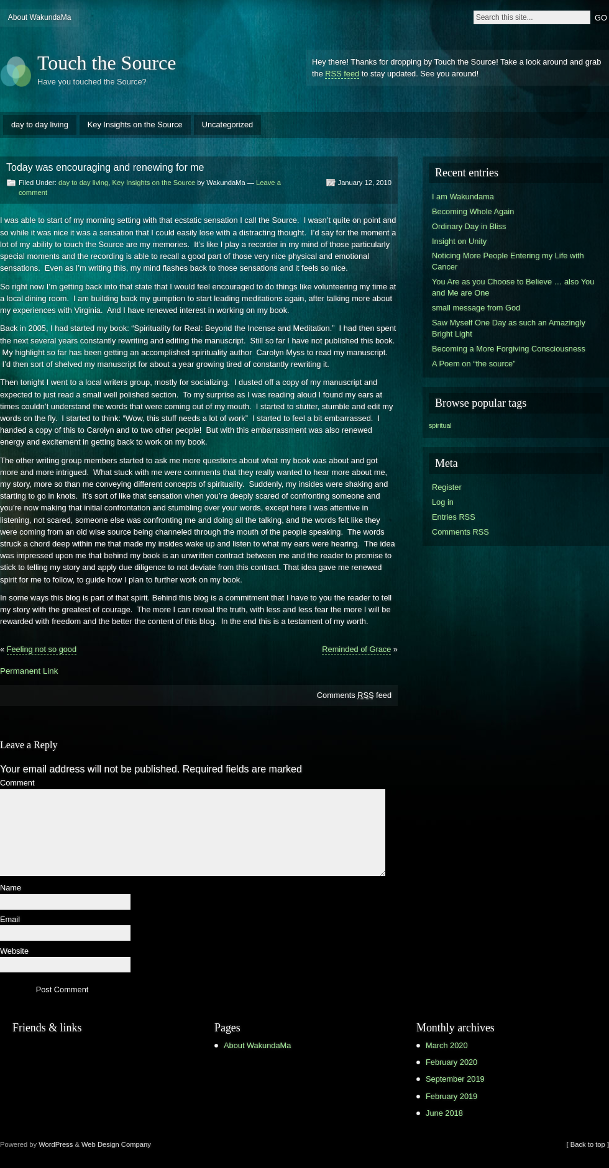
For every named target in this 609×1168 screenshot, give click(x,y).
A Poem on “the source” (473, 363)
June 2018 (444, 1113)
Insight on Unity (459, 241)
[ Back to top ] (588, 1144)
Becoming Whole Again (473, 211)
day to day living (39, 124)
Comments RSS (460, 531)
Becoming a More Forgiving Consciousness (508, 348)
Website (14, 952)
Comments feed (354, 695)
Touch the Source (106, 63)
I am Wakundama (463, 196)
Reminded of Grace (356, 649)
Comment (17, 783)
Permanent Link (29, 671)
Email (10, 920)
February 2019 (451, 1096)
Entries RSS (453, 517)
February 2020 (451, 1062)
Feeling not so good (41, 649)
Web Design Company (116, 1144)
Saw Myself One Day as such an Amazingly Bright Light (508, 328)
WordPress (56, 1144)
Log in (443, 502)
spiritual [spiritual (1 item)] (440, 425)
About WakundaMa (39, 17)
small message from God (476, 307)
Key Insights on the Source (135, 124)
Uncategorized (228, 124)
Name (10, 888)
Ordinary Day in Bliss (469, 226)
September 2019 (455, 1079)
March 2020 (447, 1045)
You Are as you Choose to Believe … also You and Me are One (513, 287)
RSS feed (342, 73)
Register (447, 487)
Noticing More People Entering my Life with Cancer (508, 261)
